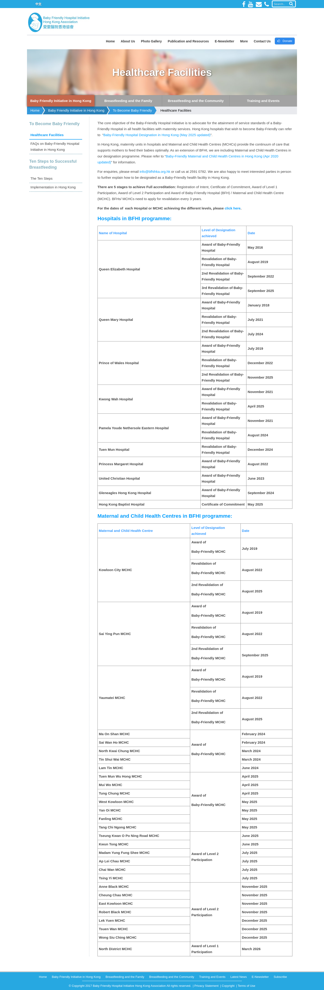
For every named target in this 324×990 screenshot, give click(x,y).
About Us (128, 41)
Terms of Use (246, 985)
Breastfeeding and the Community (171, 977)
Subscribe (280, 977)
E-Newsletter (224, 41)
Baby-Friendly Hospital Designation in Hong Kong (141, 135)
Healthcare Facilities (175, 110)
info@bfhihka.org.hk (155, 171)
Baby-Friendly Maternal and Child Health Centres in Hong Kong (214, 156)
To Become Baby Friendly (132, 110)
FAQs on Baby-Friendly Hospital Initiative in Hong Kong (54, 146)
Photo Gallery (151, 41)
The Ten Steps (41, 178)
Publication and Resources (188, 41)
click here (232, 208)
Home (110, 41)
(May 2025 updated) (194, 135)
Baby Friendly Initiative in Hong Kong (76, 110)
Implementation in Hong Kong (53, 187)
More (244, 41)
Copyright (228, 985)
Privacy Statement (206, 985)
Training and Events (212, 977)
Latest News (238, 977)
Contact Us (262, 41)
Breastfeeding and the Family (124, 977)
